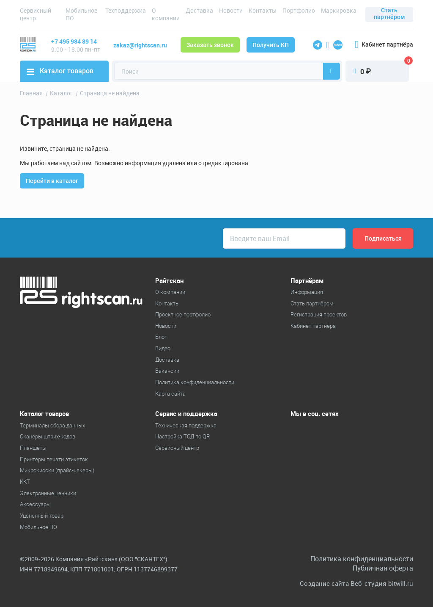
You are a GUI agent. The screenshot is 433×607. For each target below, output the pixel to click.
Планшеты (33, 448)
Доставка (199, 10)
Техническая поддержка (185, 425)
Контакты (263, 10)
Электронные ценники (48, 493)
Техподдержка (125, 10)
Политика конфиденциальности (194, 382)
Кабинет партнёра (384, 44)
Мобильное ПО (81, 14)
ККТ (25, 481)
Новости (231, 10)
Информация (306, 292)
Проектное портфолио (183, 314)
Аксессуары (35, 504)
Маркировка (338, 10)
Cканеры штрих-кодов (47, 436)
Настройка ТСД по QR (182, 436)
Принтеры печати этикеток (54, 459)
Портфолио (298, 10)
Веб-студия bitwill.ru (382, 583)
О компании (166, 14)
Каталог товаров (60, 71)
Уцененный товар (41, 515)
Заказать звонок (210, 45)
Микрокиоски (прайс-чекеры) (57, 470)
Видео (162, 348)
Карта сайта (170, 393)
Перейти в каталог (52, 180)
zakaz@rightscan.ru (140, 45)
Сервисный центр (35, 14)
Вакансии (167, 370)
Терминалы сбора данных (52, 425)
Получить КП (270, 45)
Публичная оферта (383, 568)
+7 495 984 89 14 (74, 41)
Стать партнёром (389, 13)
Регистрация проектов (318, 314)
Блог (161, 337)
